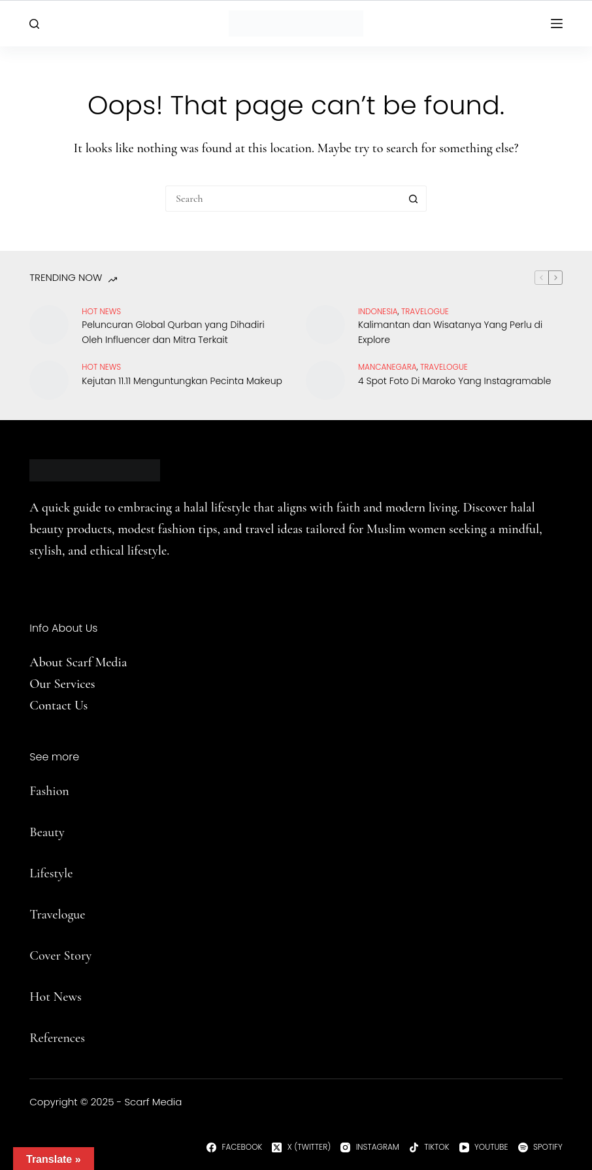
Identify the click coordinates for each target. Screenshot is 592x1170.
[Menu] (557, 23)
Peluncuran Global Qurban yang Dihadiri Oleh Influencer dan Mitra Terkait (173, 332)
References (57, 1038)
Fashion (49, 791)
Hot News (101, 311)
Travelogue (57, 914)
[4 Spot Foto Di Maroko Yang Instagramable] (325, 380)
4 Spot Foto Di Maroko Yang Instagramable (454, 380)
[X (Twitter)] (301, 1147)
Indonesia (378, 311)
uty (56, 832)
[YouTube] (483, 1147)
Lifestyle (51, 873)
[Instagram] (369, 1147)
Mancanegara (387, 366)
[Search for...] (283, 199)
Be (35, 832)
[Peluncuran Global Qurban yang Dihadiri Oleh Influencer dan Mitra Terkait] (49, 324)
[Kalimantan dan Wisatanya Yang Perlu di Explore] (325, 324)
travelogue (425, 311)
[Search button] (414, 199)
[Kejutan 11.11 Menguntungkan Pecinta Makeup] (49, 380)
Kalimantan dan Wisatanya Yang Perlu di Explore (450, 332)
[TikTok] (429, 1147)
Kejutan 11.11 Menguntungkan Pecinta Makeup (182, 380)
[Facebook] (234, 1147)
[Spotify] (540, 1147)
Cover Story (60, 956)
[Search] (34, 24)
